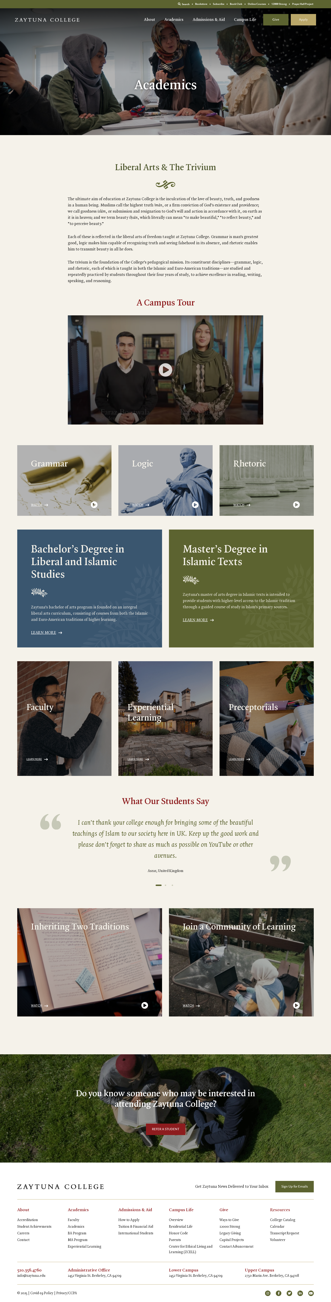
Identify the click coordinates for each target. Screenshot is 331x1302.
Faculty (73, 1220)
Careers (23, 1233)
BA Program (77, 1233)
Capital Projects (232, 1240)
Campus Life (245, 20)
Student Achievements (34, 1227)
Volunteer (277, 1240)
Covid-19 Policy (41, 1293)
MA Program (78, 1240)
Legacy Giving (230, 1233)
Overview (176, 1220)
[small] (268, 1293)
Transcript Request (284, 1233)
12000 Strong (230, 1227)
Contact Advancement (236, 1247)
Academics (173, 20)
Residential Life (181, 1227)
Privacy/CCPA (66, 1293)
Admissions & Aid (209, 20)
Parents (175, 1240)
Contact (23, 1240)
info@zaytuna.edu (31, 1276)
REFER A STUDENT (165, 1129)
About (149, 20)
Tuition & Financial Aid (135, 1227)
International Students (135, 1233)
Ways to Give (229, 1220)
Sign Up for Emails (294, 1186)
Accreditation (27, 1220)
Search (184, 4)
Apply (303, 20)
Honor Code (178, 1233)
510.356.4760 (29, 1270)
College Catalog (282, 1220)
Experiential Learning (84, 1247)
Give (275, 20)
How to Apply (129, 1220)
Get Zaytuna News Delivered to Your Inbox (231, 1187)
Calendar (277, 1227)
